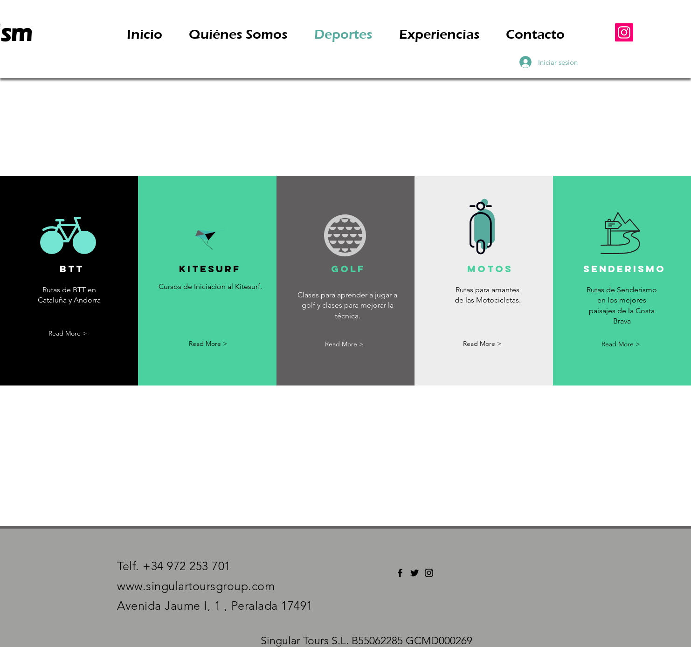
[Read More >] (67, 334)
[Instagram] (624, 32)
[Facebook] (400, 572)
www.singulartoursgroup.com (196, 586)
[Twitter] (414, 572)
